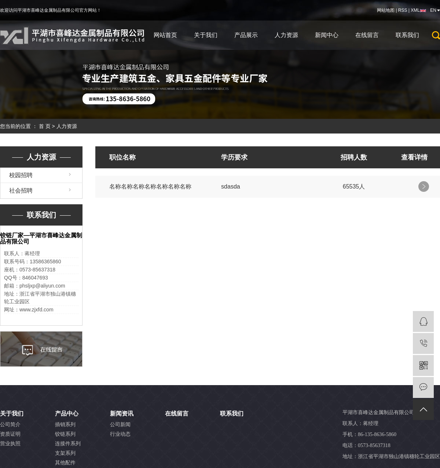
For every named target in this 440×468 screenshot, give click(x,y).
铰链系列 (65, 434)
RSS (402, 10)
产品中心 (66, 413)
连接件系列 (68, 443)
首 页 (45, 126)
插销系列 (65, 424)
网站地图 (386, 10)
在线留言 (367, 35)
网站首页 (165, 35)
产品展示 (246, 35)
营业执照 (10, 443)
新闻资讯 (121, 413)
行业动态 (120, 434)
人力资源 (286, 35)
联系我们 (407, 35)
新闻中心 (326, 35)
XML (415, 10)
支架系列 (65, 453)
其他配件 (65, 462)
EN (433, 10)
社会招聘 (21, 190)
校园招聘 (21, 175)
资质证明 (10, 434)
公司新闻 (120, 424)
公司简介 (10, 424)
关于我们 (205, 35)
